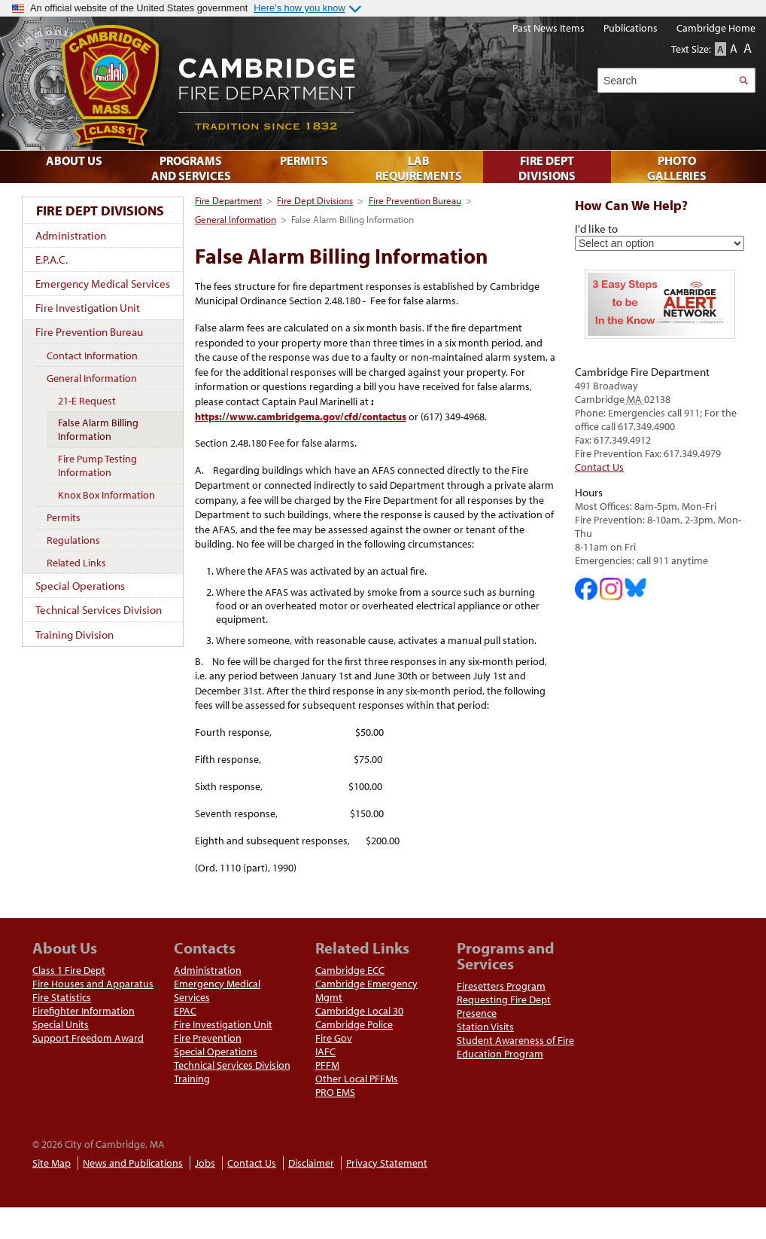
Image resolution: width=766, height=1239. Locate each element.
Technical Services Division (98, 610)
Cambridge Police (354, 1024)
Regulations (73, 540)
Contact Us (599, 467)
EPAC (185, 1011)
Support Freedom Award (88, 1038)
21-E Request (87, 400)
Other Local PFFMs (356, 1078)
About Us (74, 160)
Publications (630, 28)
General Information (235, 219)
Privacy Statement (386, 1163)
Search (743, 80)
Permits (64, 517)
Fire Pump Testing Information (97, 465)
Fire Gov (333, 1038)
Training (192, 1078)
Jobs (205, 1163)
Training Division (74, 634)
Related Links (76, 562)
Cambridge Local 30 (359, 1011)
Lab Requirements (418, 168)
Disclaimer (311, 1163)
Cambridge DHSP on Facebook (586, 589)
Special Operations (80, 585)
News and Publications (133, 1163)
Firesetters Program (501, 986)
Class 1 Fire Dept (68, 970)
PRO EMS (335, 1092)
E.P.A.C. (51, 259)
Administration (70, 235)
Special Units (60, 1024)
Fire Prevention (208, 1038)
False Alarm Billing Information (98, 429)
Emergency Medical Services (102, 283)
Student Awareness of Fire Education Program (515, 1046)
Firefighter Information (83, 1011)
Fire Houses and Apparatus (93, 983)
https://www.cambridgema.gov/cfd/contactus (300, 416)
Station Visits (485, 1026)
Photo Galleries (677, 168)
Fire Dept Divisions (315, 200)
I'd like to (596, 228)
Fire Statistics (61, 997)
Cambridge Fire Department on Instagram (611, 589)
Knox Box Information (106, 495)
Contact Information (92, 355)
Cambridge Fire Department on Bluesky (636, 587)
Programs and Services (191, 168)
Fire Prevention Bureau (415, 200)
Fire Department (228, 200)
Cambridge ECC (350, 970)
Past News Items (548, 28)
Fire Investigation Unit (87, 308)
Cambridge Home (715, 28)
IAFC (325, 1051)
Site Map (51, 1163)
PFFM (327, 1065)
